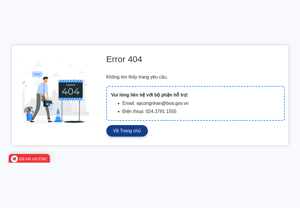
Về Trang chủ (127, 130)
